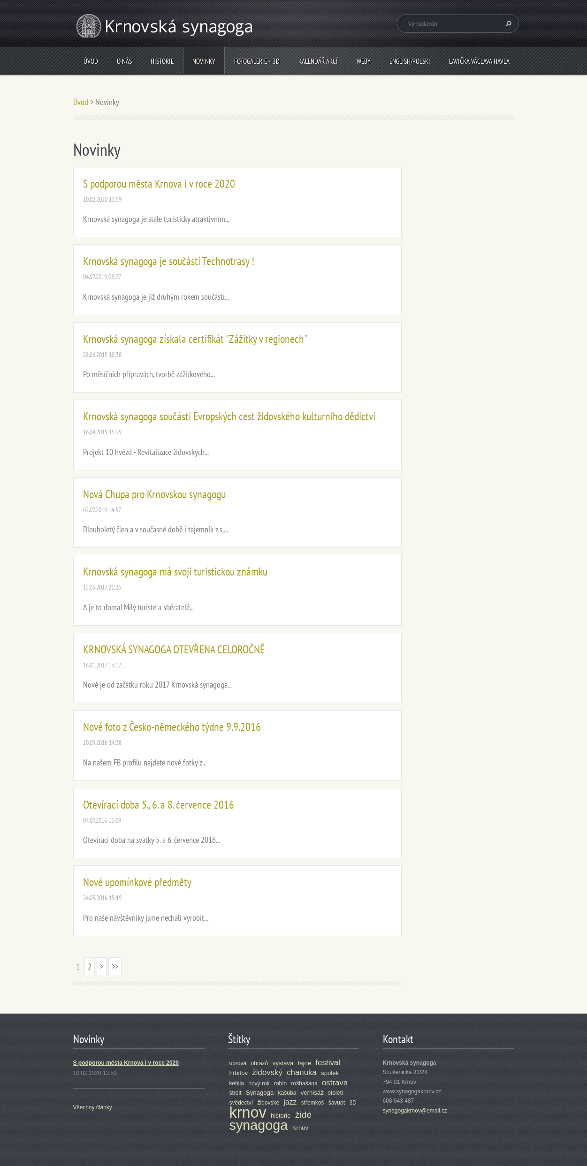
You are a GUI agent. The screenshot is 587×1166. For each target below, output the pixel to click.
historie (281, 1115)
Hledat (507, 23)
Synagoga (260, 1092)
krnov (248, 1112)
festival (328, 1062)
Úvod (91, 61)
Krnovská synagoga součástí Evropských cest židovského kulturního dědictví (229, 416)
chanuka (302, 1072)
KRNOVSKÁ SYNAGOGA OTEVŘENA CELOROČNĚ (174, 649)
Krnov (300, 1127)
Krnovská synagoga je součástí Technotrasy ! (168, 261)
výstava (283, 1063)
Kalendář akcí (318, 61)
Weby (364, 61)
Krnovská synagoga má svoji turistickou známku (175, 571)
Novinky (203, 61)
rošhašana (304, 1083)
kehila (236, 1083)
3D (352, 1102)
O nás (124, 61)
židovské (269, 1102)
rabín (280, 1083)
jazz (290, 1102)
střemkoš (312, 1102)
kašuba (287, 1093)
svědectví (241, 1102)
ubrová (238, 1063)
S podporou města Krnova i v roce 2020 (159, 183)
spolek (330, 1072)
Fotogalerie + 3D (257, 61)
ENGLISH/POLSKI (409, 61)
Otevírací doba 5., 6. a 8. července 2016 (158, 804)
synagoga (258, 1125)
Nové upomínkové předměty (137, 882)
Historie (162, 61)
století (335, 1093)
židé (303, 1115)
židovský (267, 1072)
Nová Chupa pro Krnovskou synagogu (154, 494)
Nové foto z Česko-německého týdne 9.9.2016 (172, 726)
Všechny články (92, 1107)
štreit (235, 1093)
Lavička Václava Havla (479, 61)
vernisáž (312, 1092)
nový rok (258, 1083)
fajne (305, 1063)
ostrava (335, 1082)
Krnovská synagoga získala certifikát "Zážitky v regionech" (195, 339)
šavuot (336, 1102)
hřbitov (238, 1072)
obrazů (259, 1063)
